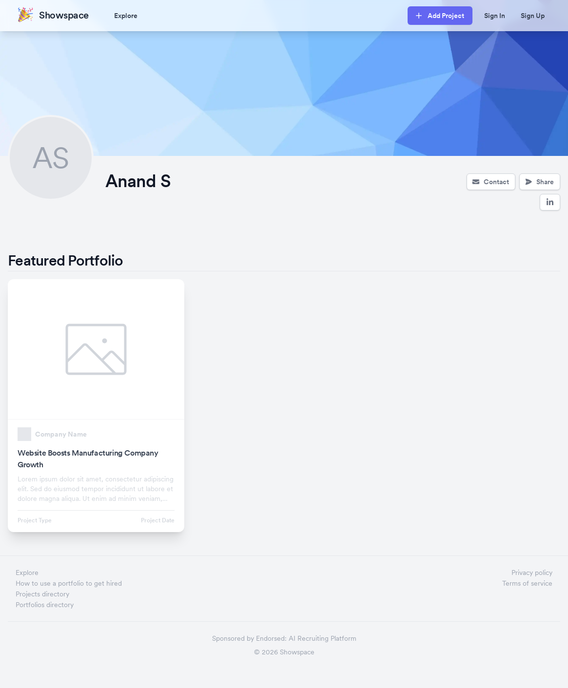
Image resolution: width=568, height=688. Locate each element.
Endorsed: (271, 638)
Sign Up (533, 15)
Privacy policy (531, 572)
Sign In (494, 15)
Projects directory (42, 594)
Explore (125, 15)
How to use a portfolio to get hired (69, 583)
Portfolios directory (45, 604)
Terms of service (527, 583)
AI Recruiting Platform (322, 638)
